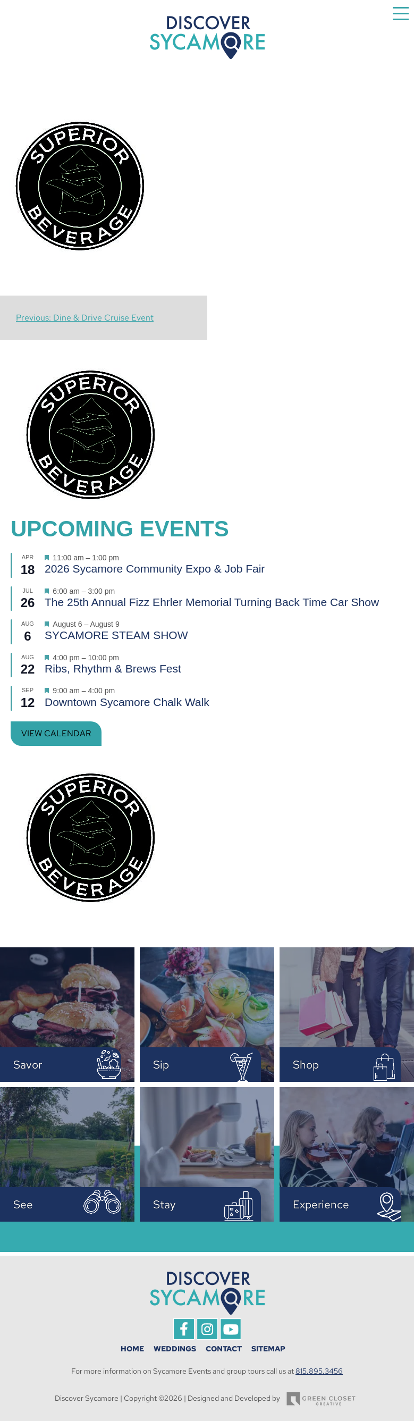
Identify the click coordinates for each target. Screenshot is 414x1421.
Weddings (175, 1348)
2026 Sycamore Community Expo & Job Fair (155, 568)
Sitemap (268, 1348)
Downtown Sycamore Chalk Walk (127, 702)
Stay (164, 1204)
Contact (224, 1348)
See (23, 1204)
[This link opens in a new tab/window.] (184, 1336)
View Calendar (56, 733)
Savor (27, 1064)
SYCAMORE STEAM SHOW (116, 635)
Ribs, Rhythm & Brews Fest (113, 668)
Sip (161, 1064)
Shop (306, 1064)
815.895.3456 (319, 1371)
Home (132, 1348)
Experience (321, 1204)
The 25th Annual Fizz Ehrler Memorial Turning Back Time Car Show (212, 602)
